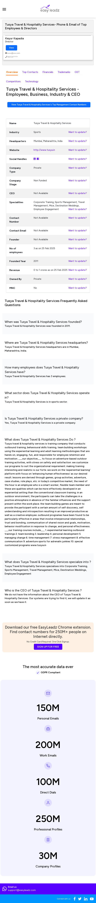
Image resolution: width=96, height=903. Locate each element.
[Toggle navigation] (4, 9)
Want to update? (77, 132)
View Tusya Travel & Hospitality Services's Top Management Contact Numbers (48, 104)
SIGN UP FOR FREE (48, 646)
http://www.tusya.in (44, 150)
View (11, 48)
